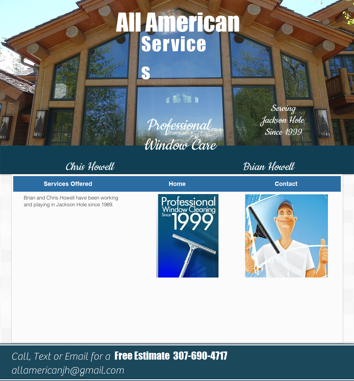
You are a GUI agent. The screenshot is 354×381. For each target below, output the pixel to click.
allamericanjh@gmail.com (67, 370)
